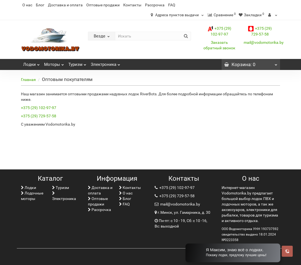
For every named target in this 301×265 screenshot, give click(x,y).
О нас (27, 5)
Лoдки (31, 63)
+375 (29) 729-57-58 (38, 116)
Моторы (54, 63)
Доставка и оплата (65, 5)
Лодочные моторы (32, 196)
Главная (28, 79)
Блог (40, 5)
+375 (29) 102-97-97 (38, 108)
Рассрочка (155, 5)
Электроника (105, 63)
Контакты (132, 5)
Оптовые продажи (103, 5)
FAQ (171, 5)
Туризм (77, 63)
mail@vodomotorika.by (264, 42)
